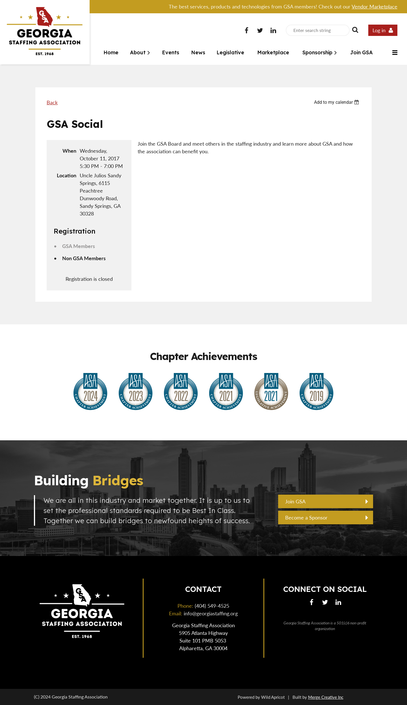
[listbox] (337, 102)
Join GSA (295, 501)
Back (52, 102)
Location (66, 175)
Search (355, 30)
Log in (379, 30)
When (69, 151)
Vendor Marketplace (374, 6)
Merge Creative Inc (325, 697)
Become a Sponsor (306, 517)
